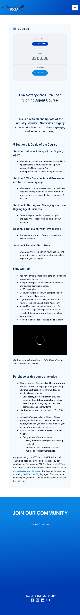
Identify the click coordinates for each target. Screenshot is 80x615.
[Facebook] (32, 600)
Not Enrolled (40, 44)
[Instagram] (37, 600)
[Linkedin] (42, 600)
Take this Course (40, 73)
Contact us (43, 524)
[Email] (48, 600)
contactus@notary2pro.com (27, 471)
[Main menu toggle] (75, 7)
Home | (34, 524)
